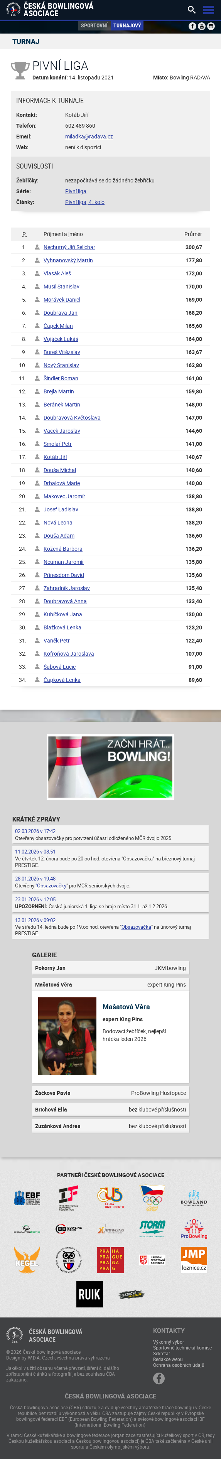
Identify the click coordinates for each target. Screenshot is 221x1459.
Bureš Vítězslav (62, 352)
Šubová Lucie (60, 666)
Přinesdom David (64, 575)
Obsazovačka (136, 926)
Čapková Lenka (62, 679)
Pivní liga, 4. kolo (85, 202)
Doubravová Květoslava (72, 417)
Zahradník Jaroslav (67, 588)
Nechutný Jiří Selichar (69, 247)
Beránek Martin (62, 404)
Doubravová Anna (65, 601)
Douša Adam (59, 535)
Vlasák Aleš (57, 273)
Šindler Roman (61, 378)
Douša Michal (60, 470)
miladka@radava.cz (89, 136)
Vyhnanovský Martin (68, 260)
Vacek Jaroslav (62, 430)
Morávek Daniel (62, 299)
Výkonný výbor (168, 1342)
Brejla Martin (59, 391)
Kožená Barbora (63, 548)
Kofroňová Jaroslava (69, 653)
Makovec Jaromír (64, 496)
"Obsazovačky (50, 885)
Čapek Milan (58, 325)
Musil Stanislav (61, 286)
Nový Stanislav (61, 365)
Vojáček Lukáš (61, 338)
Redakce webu (168, 1359)
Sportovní (94, 25)
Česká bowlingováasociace (56, 1335)
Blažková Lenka (62, 627)
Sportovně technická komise (182, 1347)
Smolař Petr (58, 443)
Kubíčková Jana (63, 614)
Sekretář (161, 1353)
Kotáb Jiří (55, 456)
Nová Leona (58, 522)
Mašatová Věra (126, 1006)
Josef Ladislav (61, 509)
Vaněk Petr (57, 640)
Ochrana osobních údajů (178, 1365)
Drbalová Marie (62, 483)
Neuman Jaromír (64, 561)
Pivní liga (75, 191)
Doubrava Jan (61, 312)
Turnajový (127, 25)
